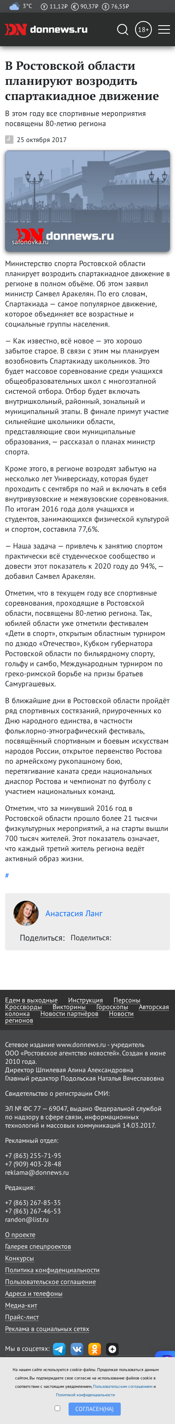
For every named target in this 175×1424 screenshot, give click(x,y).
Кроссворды (23, 1006)
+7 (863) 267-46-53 (33, 1211)
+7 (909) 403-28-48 (33, 1164)
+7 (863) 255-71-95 (33, 1155)
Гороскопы (112, 1006)
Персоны (127, 1000)
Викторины (69, 1006)
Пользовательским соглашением (122, 1386)
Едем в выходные (31, 1000)
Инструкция (85, 1000)
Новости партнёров (69, 1013)
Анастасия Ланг (57, 913)
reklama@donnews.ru (37, 1172)
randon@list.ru (27, 1219)
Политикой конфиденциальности (85, 1395)
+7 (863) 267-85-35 (33, 1202)
